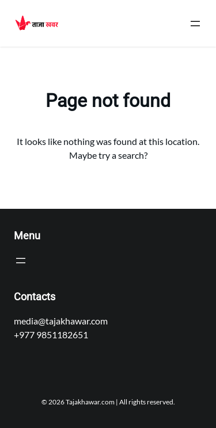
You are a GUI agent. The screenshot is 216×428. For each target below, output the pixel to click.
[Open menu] (195, 23)
